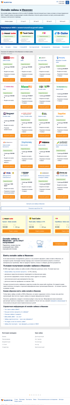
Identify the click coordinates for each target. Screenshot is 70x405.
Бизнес (4, 336)
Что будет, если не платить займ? (15, 321)
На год (37, 344)
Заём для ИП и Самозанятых (7, 176)
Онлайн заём (42, 89)
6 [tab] (38, 395)
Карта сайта (18, 401)
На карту (8, 47)
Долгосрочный (39, 336)
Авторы (61, 399)
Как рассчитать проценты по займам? (16, 312)
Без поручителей (34, 47)
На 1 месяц (38, 339)
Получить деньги (9, 80)
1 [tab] (30, 395)
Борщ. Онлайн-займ (26, 116)
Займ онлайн (6, 60)
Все (2, 47)
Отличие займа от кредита (13, 314)
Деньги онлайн (24, 89)
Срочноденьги (24, 175)
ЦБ (57, 1)
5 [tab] (37, 395)
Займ (21, 60)
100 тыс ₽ (62, 21)
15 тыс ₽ (23, 21)
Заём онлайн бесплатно (6, 146)
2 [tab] (31, 395)
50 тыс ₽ (49, 21)
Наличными (56, 47)
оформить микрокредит (58, 301)
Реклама (22, 399)
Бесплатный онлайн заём (61, 146)
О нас (16, 399)
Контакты (29, 399)
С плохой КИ (23, 47)
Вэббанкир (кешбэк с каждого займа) (44, 176)
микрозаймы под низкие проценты (16, 272)
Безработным (6, 342)
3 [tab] (33, 395)
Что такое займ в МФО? (12, 309)
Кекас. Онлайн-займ (62, 175)
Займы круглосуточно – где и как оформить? (19, 319)
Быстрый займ (42, 60)
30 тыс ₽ (36, 21)
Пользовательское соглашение (47, 399)
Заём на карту (42, 116)
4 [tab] (35, 395)
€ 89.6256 (61, 3)
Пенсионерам (6, 339)
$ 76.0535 (61, 1)
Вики (34, 399)
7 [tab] (40, 395)
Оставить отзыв (60, 244)
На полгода (38, 342)
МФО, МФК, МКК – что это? (13, 317)
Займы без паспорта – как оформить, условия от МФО (22, 324)
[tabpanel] (17, 340)
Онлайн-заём (6, 116)
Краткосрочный (39, 347)
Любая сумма (9, 21)
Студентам (5, 347)
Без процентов (46, 47)
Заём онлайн (59, 89)
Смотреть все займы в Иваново (35, 204)
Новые (15, 47)
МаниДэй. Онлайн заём (61, 61)
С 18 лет (4, 344)
